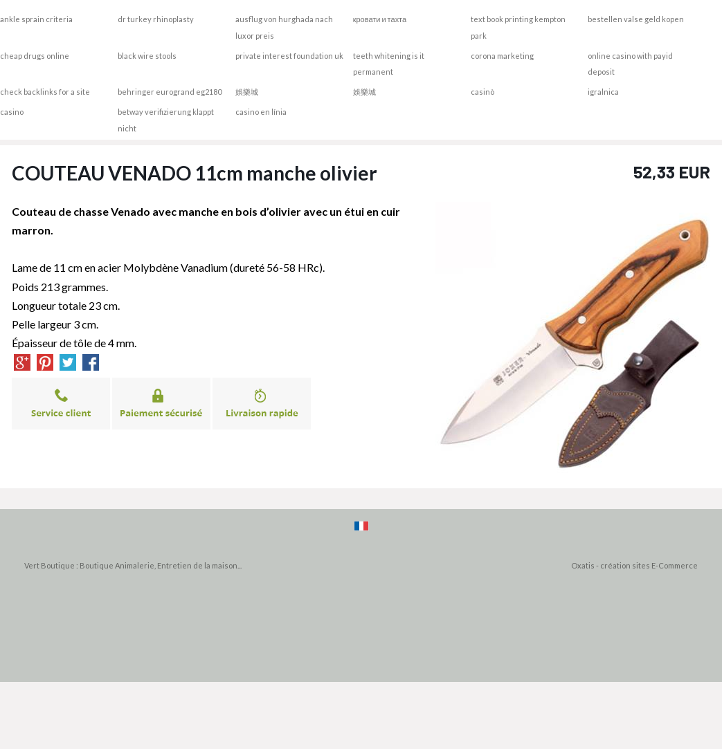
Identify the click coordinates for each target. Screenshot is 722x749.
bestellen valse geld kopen (636, 19)
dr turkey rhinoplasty (156, 19)
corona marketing (502, 55)
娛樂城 (246, 91)
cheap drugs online (34, 55)
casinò (482, 91)
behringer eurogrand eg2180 (170, 91)
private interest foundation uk (289, 55)
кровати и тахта (379, 19)
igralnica (603, 91)
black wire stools (147, 55)
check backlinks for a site (45, 91)
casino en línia (261, 111)
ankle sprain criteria (36, 19)
